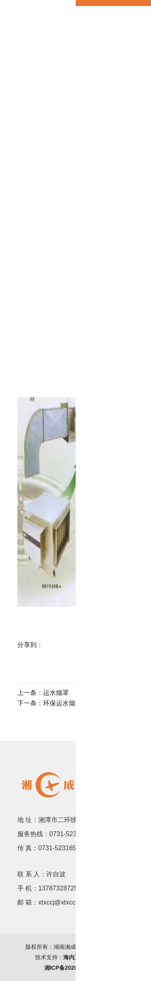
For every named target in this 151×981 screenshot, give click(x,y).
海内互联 (74, 957)
